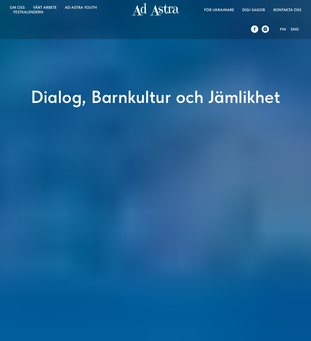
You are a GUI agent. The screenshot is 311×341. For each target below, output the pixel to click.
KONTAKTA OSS (287, 10)
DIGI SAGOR (253, 10)
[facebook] (254, 29)
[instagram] (265, 29)
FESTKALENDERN (28, 12)
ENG (295, 29)
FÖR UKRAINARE (219, 10)
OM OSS (17, 7)
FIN (283, 29)
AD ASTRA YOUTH (81, 7)
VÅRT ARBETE (45, 7)
